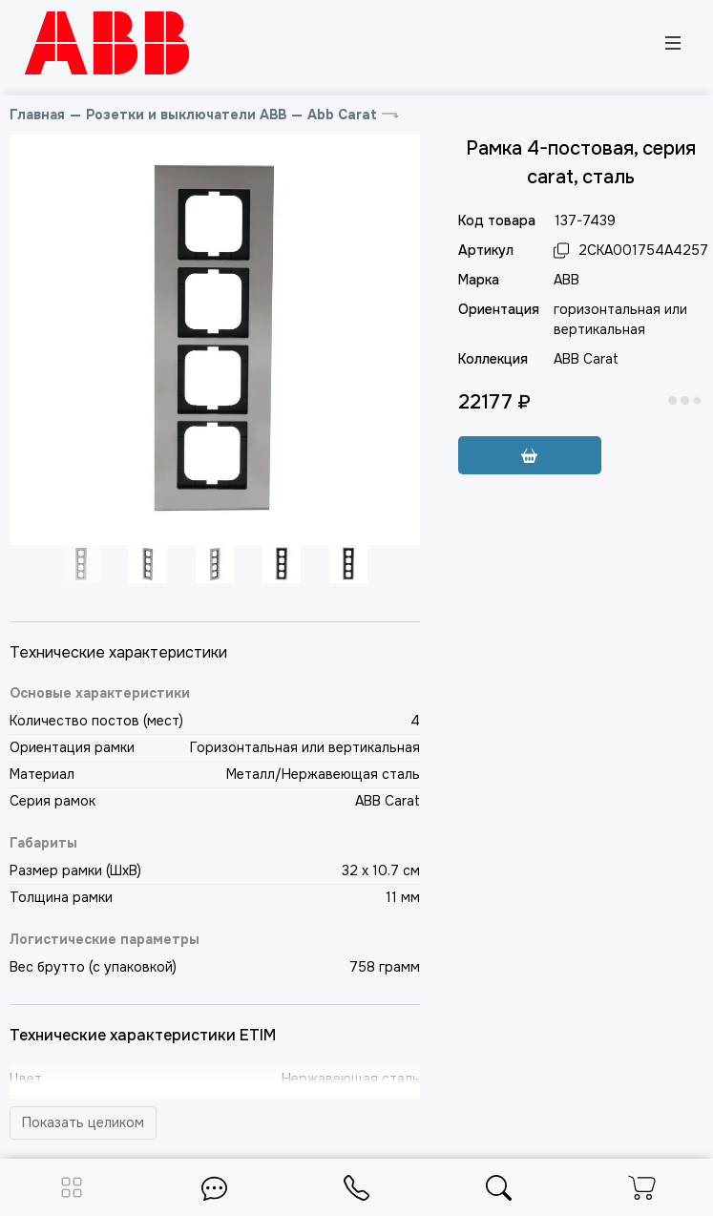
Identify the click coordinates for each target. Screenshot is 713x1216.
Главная (37, 114)
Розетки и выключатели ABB (186, 114)
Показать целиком (83, 1122)
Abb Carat (342, 114)
